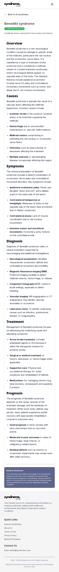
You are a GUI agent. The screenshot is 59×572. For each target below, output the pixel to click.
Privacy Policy (10, 535)
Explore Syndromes (12, 524)
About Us (8, 528)
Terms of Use (10, 532)
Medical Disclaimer (12, 539)
